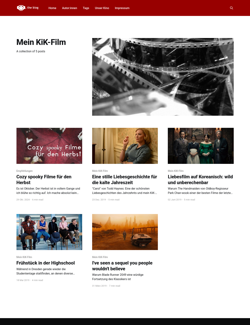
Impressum (122, 8)
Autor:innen (69, 8)
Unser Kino (102, 8)
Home (52, 8)
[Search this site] (231, 8)
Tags (86, 8)
